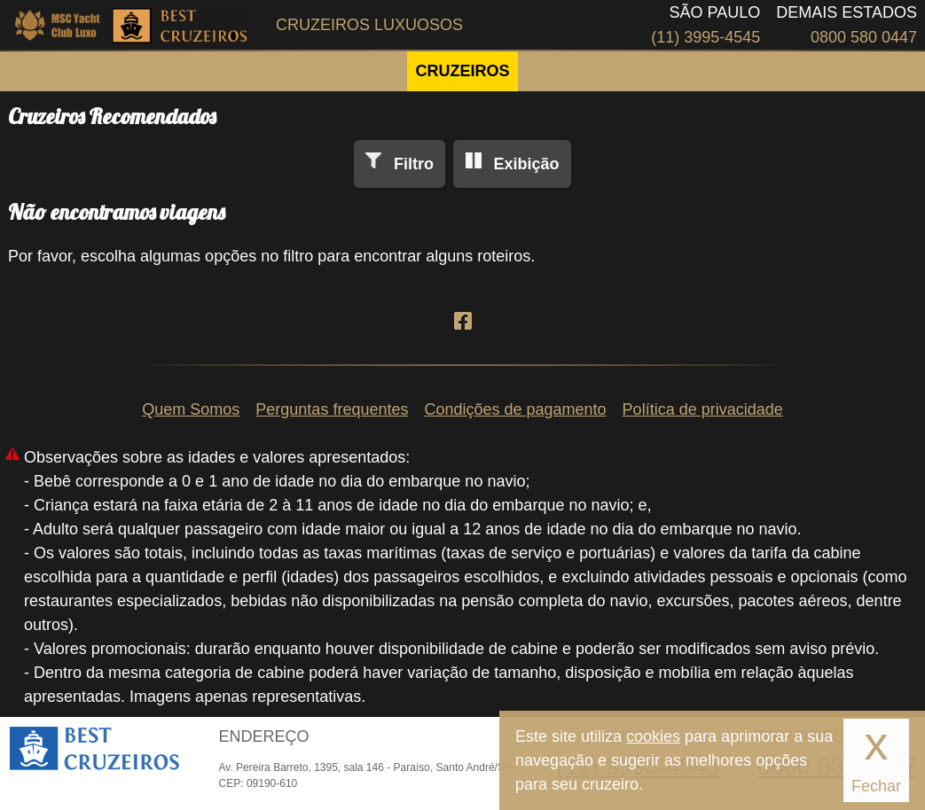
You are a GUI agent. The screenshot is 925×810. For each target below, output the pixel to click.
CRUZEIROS (462, 71)
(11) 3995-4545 (705, 37)
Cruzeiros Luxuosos (369, 25)
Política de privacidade (703, 409)
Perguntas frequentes (331, 409)
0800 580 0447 (864, 37)
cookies (653, 736)
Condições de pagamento (515, 409)
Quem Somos (190, 409)
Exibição (526, 164)
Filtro (414, 164)
